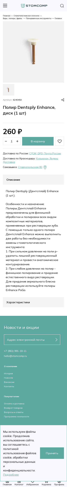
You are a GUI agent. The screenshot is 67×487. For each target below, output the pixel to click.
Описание (13, 179)
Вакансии (9, 382)
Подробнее (11, 474)
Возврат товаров (13, 408)
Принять (52, 453)
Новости (8, 377)
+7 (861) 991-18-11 (15, 351)
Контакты (9, 386)
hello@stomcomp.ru (15, 356)
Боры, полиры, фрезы (13, 18)
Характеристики (18, 302)
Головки (58, 18)
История (8, 373)
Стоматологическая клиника (26, 16)
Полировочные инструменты (38, 18)
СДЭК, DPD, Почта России (45, 153)
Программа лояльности (16, 416)
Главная (6, 16)
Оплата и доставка (14, 403)
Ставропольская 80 (32, 167)
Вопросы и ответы (13, 412)
